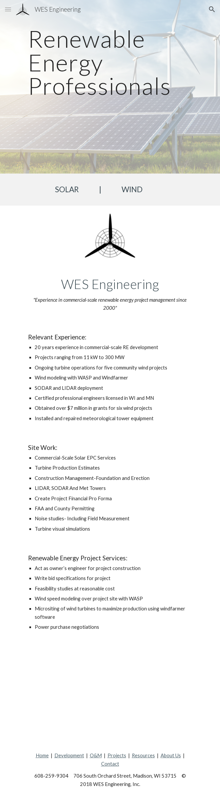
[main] (110, 86)
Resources (143, 755)
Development (69, 755)
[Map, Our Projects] (110, 691)
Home (42, 755)
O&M (96, 755)
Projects (116, 755)
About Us (171, 755)
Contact (110, 764)
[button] (8, 9)
